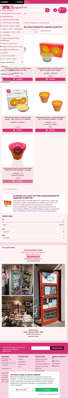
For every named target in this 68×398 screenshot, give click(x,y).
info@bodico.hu (6, 368)
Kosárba (17, 79)
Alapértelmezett (51, 31)
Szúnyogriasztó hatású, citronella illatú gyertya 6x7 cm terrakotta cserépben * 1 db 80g (50, 118)
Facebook (55, 361)
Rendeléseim (22, 362)
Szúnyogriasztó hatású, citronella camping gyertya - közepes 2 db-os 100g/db (50, 69)
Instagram (56, 363)
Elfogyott (17, 181)
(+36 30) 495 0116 (6, 363)
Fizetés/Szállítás (40, 371)
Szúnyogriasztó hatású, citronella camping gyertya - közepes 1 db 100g (18, 69)
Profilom (20, 359)
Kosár (20, 367)
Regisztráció (22, 364)
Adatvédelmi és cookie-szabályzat (48, 394)
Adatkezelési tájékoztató (42, 364)
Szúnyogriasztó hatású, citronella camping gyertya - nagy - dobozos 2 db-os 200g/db (18, 118)
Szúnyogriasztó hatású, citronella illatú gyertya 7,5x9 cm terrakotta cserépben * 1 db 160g (17, 169)
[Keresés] (34, 10)
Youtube (55, 366)
